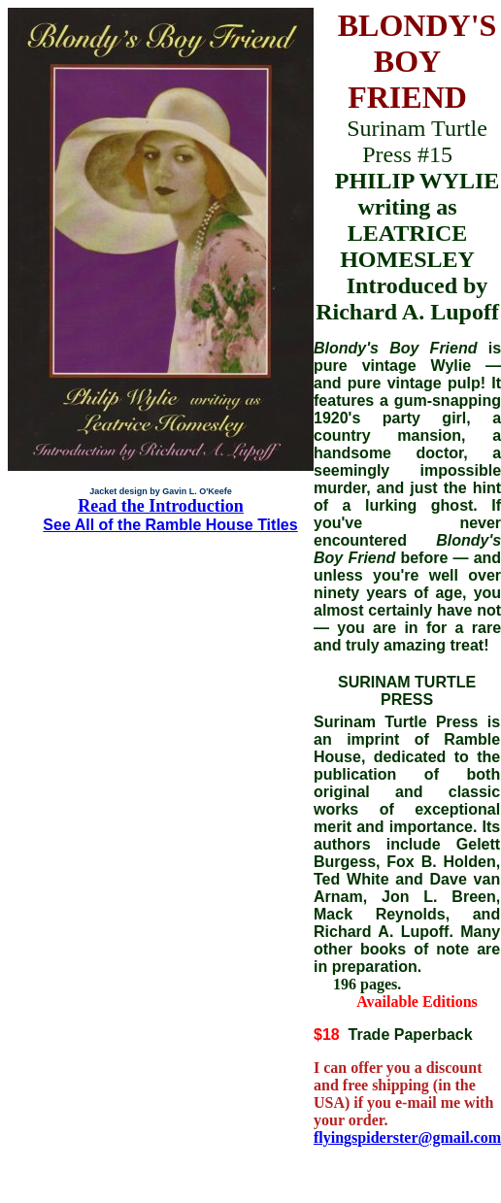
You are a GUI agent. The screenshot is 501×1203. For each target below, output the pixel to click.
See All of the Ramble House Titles (170, 525)
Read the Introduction (161, 506)
